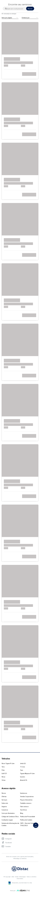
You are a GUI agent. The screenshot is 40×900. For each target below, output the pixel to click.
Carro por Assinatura (8, 813)
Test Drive (23, 810)
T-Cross (22, 767)
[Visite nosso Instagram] (19, 838)
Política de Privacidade (27, 816)
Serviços (4, 800)
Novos (4, 793)
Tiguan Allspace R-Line (27, 773)
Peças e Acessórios (26, 800)
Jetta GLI (23, 763)
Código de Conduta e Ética (10, 816)
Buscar (30, 8)
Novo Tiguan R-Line (8, 763)
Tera (3, 767)
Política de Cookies (26, 820)
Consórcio (5, 810)
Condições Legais (7, 820)
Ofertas (4, 796)
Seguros (4, 806)
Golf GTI (4, 773)
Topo (35, 825)
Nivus (3, 777)
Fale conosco (24, 806)
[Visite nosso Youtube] (19, 846)
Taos (21, 770)
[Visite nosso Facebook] (19, 842)
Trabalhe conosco (25, 803)
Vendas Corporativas (27, 796)
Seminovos (23, 793)
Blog (21, 813)
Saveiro (22, 777)
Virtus (3, 780)
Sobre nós (5, 803)
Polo (3, 770)
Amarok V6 (23, 780)
